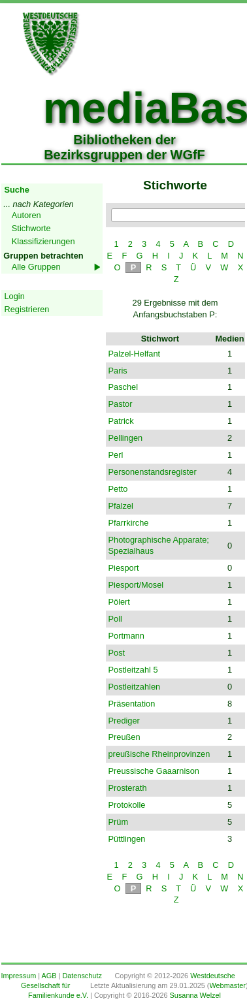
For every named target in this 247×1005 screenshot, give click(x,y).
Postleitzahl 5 (133, 670)
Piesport (123, 568)
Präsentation (132, 704)
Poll (115, 619)
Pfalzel (120, 506)
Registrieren (27, 309)
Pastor (120, 404)
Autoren (26, 215)
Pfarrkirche (128, 523)
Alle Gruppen (36, 267)
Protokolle (127, 805)
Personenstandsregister (152, 472)
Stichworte (31, 228)
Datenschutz (81, 976)
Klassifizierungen (43, 241)
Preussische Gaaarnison (153, 771)
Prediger (124, 721)
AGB (49, 976)
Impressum (19, 976)
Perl (116, 455)
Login (15, 296)
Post (116, 653)
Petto (118, 489)
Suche (17, 190)
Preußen (124, 737)
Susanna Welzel (195, 995)
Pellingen (125, 438)
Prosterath (127, 788)
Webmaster (227, 985)
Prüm (118, 822)
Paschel (123, 387)
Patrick (121, 421)
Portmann (126, 636)
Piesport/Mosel (136, 585)
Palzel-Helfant (134, 354)
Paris (117, 370)
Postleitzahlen (134, 687)
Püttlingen (127, 839)
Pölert (119, 602)
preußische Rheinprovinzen (159, 754)
